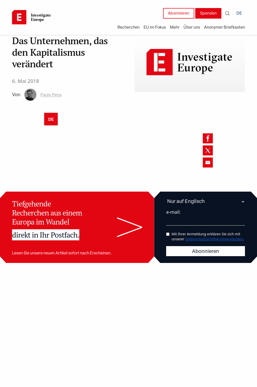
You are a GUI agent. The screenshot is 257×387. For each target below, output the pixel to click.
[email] (208, 162)
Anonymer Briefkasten (224, 28)
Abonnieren (178, 14)
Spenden (208, 14)
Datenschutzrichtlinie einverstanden (214, 239)
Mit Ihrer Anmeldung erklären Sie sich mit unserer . (207, 236)
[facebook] (208, 138)
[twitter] (208, 150)
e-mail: (173, 212)
